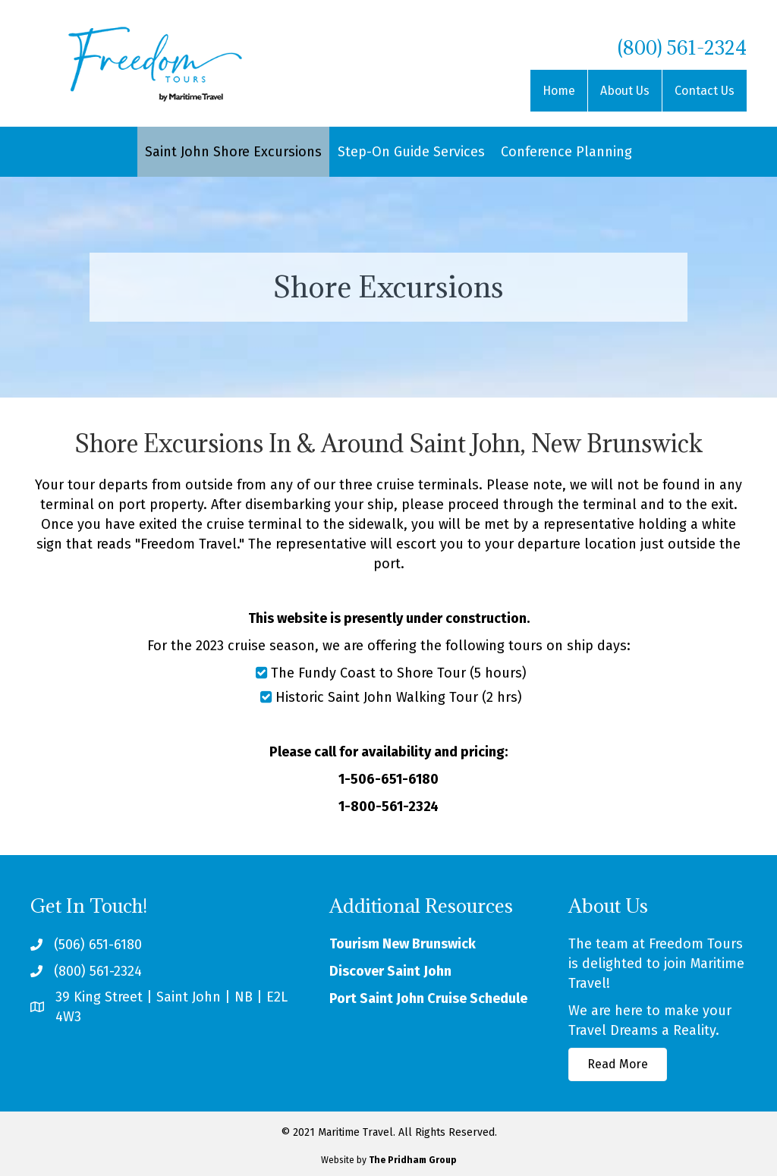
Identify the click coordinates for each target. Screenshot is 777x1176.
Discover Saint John (390, 971)
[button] (617, 1064)
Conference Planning (566, 151)
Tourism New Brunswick (402, 943)
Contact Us (705, 90)
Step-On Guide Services (411, 151)
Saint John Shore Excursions (233, 151)
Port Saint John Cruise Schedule (428, 998)
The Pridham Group (412, 1160)
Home (559, 90)
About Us (625, 90)
